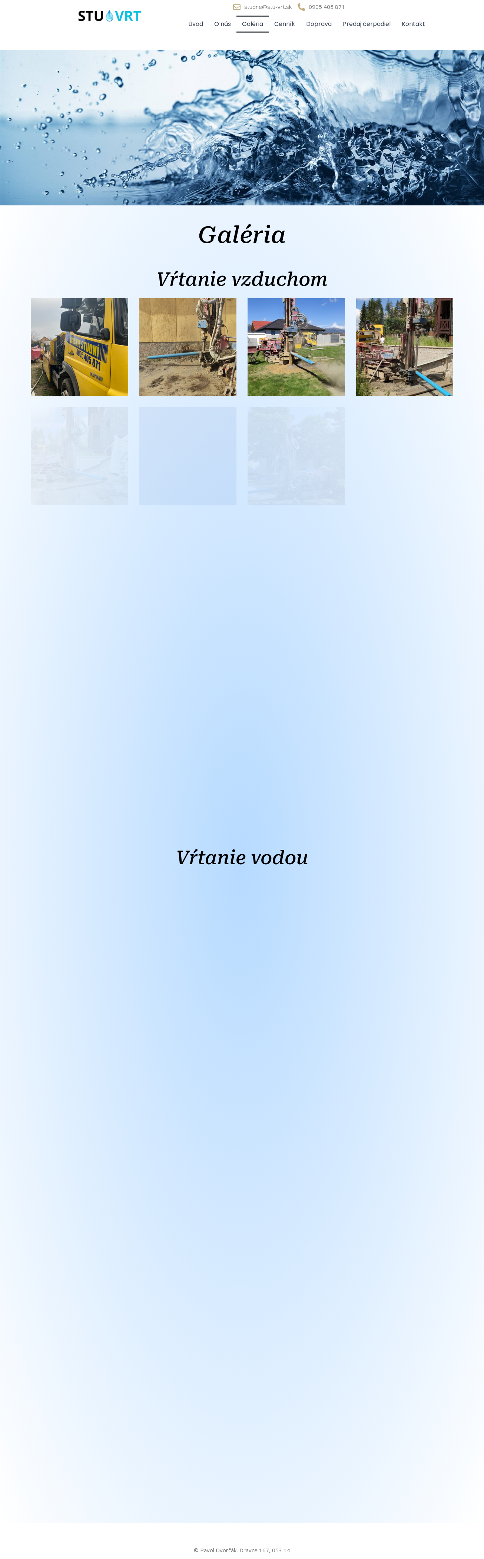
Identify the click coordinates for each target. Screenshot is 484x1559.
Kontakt (413, 24)
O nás (222, 24)
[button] (79, 347)
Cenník (284, 24)
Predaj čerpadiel (367, 24)
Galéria (252, 24)
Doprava (319, 24)
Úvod (195, 24)
